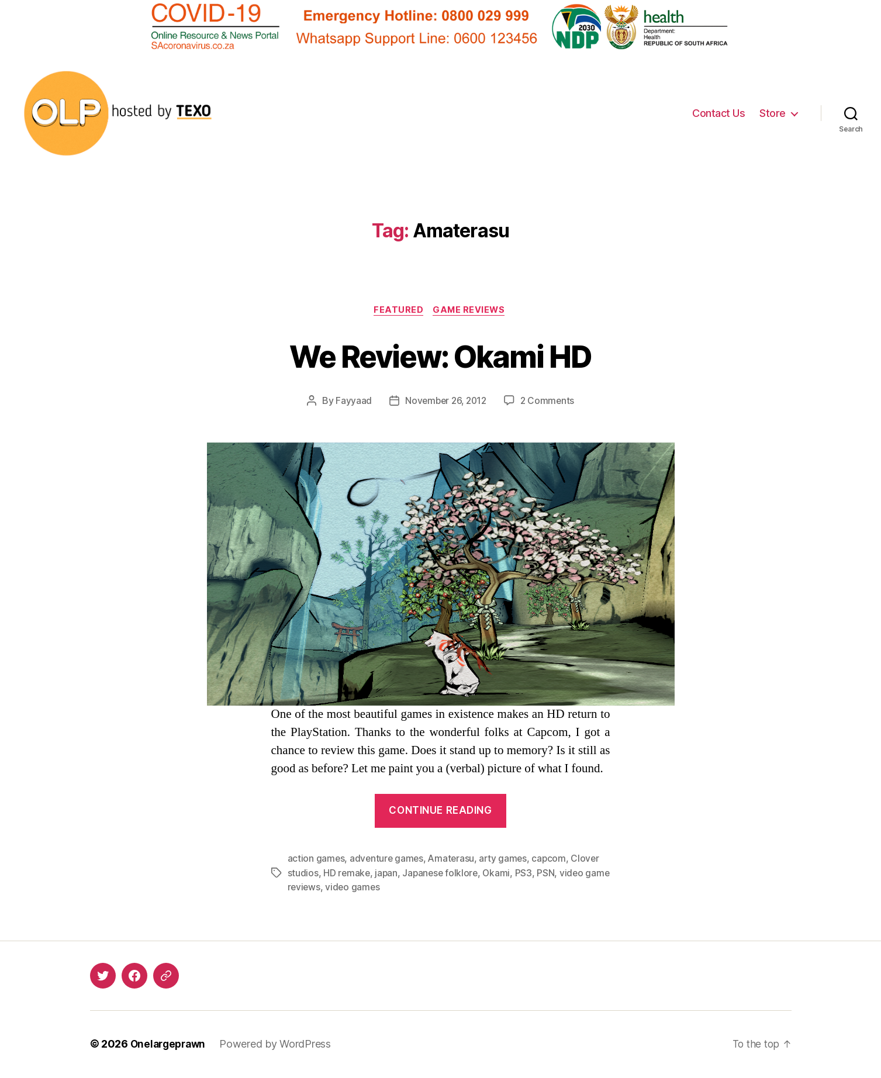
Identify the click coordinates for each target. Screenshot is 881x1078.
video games (381, 888)
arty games (506, 860)
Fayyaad (351, 402)
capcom (553, 860)
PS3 (527, 874)
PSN (550, 874)
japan (387, 874)
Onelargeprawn (170, 1045)
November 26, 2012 (445, 402)
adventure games (388, 860)
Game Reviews (471, 311)
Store (772, 113)
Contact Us (718, 113)
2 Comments (549, 402)
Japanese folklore (442, 874)
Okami (500, 874)
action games (317, 860)
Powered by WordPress (280, 1045)
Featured (398, 311)
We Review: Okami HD (440, 355)
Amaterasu (454, 860)
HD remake (347, 874)
